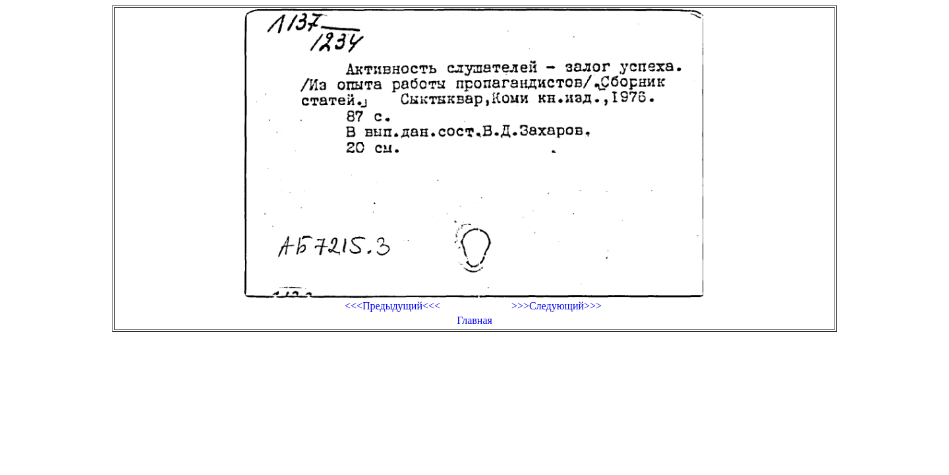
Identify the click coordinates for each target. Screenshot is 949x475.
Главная (474, 320)
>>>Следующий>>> (556, 305)
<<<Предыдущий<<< (392, 305)
